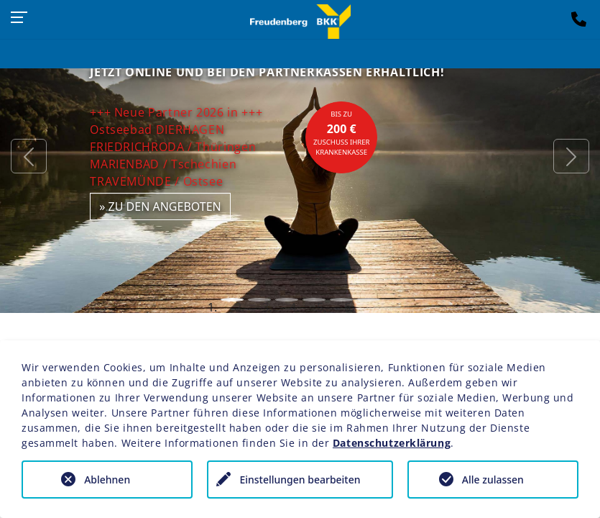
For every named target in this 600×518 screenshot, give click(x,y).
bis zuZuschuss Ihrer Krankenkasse (341, 133)
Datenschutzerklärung (392, 443)
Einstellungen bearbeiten (299, 479)
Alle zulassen (493, 479)
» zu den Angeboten (160, 206)
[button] (29, 156)
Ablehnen (107, 479)
